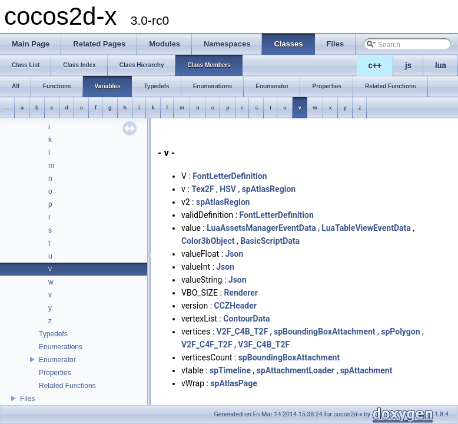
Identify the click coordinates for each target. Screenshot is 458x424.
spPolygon (400, 331)
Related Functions (67, 386)
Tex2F (202, 189)
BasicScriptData (270, 241)
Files (27, 399)
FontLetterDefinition (230, 176)
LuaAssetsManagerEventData (261, 228)
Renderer (241, 292)
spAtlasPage (233, 383)
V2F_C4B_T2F (242, 331)
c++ (375, 65)
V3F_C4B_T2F (264, 344)
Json (234, 254)
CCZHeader (235, 305)
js (408, 65)
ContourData (246, 318)
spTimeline (230, 370)
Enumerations (60, 347)
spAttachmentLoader (295, 370)
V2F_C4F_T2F (207, 344)
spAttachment (366, 370)
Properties (55, 373)
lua (440, 65)
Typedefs (53, 334)
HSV (228, 189)
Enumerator (57, 360)
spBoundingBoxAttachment (325, 331)
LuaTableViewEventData (365, 228)
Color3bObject (207, 241)
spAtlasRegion (269, 189)
